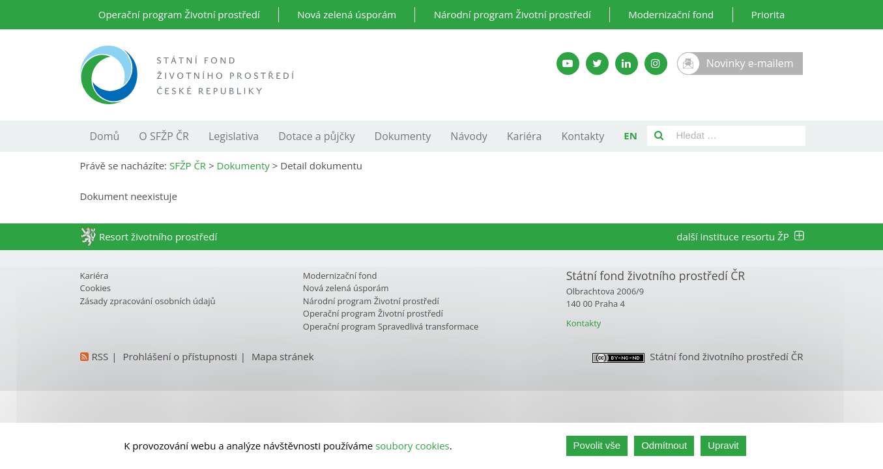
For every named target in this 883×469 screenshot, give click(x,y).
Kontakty (582, 136)
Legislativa (234, 136)
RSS (100, 356)
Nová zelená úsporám (346, 14)
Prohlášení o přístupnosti (180, 356)
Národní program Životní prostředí (512, 14)
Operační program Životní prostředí (179, 14)
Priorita (768, 14)
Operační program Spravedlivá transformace (391, 326)
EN (630, 135)
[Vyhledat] (659, 136)
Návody (468, 136)
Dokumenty (403, 136)
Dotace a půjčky (316, 136)
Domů (105, 136)
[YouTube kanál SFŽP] (568, 63)
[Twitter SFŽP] (597, 63)
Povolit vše (597, 445)
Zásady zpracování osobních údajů (148, 301)
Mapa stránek (283, 356)
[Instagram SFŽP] (655, 63)
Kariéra (524, 136)
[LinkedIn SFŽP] (626, 63)
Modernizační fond (671, 14)
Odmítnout (664, 445)
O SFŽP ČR (164, 136)
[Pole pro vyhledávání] (738, 136)
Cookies (95, 288)
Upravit (723, 445)
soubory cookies (412, 445)
